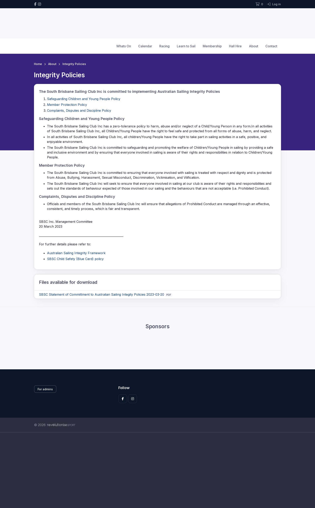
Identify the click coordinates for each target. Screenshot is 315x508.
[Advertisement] (154, 470)
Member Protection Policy (67, 105)
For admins (45, 389)
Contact (271, 46)
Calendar (145, 46)
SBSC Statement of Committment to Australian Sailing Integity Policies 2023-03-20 (101, 294)
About (253, 46)
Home (38, 64)
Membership (212, 46)
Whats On (123, 46)
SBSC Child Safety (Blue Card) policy (75, 259)
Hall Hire (235, 46)
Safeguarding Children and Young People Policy (83, 99)
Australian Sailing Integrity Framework (76, 253)
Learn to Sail (186, 46)
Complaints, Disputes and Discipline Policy (79, 110)
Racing (164, 46)
